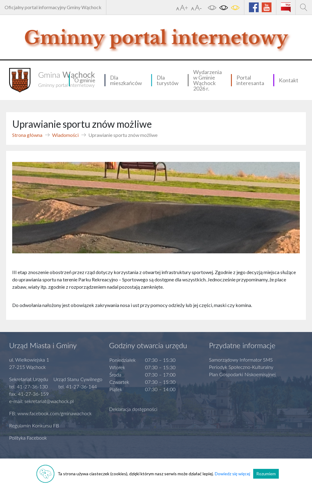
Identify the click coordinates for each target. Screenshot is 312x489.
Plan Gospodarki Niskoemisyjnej (242, 374)
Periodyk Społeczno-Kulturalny (241, 367)
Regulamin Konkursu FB (34, 425)
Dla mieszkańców (126, 80)
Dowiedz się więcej (232, 473)
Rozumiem (266, 473)
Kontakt (288, 80)
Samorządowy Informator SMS (241, 359)
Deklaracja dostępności (133, 409)
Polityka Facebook (28, 438)
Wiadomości (65, 135)
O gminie (84, 80)
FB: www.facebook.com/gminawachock (50, 413)
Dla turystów (168, 80)
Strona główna (27, 135)
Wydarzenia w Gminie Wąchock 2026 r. (207, 80)
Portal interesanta (250, 80)
